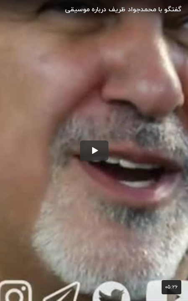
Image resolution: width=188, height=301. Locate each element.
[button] (94, 150)
